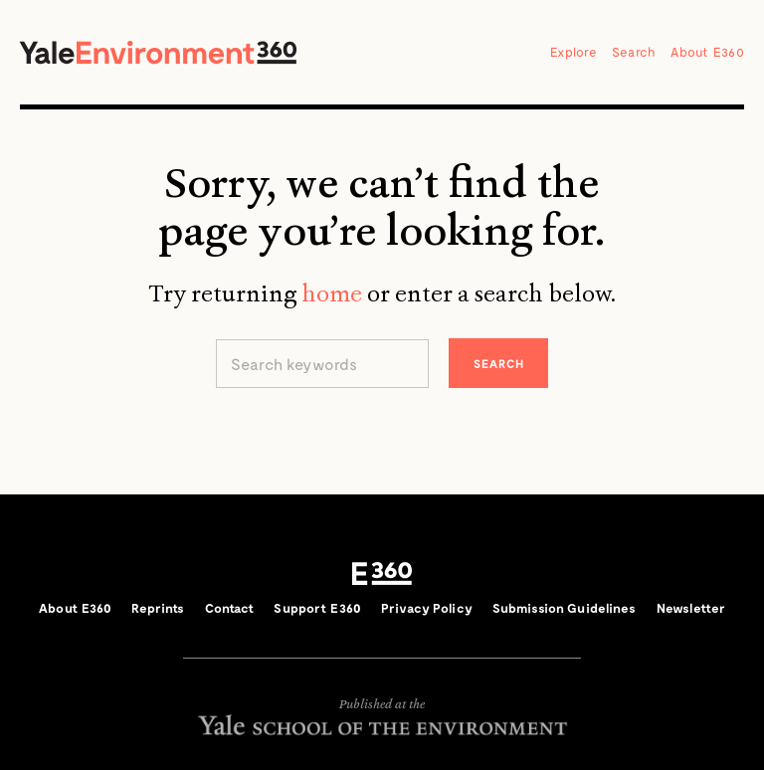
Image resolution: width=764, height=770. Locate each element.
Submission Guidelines (564, 608)
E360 (382, 574)
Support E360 (317, 608)
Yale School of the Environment (382, 724)
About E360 (707, 52)
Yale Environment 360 (158, 52)
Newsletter (691, 608)
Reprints (157, 608)
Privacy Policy (427, 608)
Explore (573, 52)
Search (634, 52)
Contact (230, 608)
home (331, 293)
